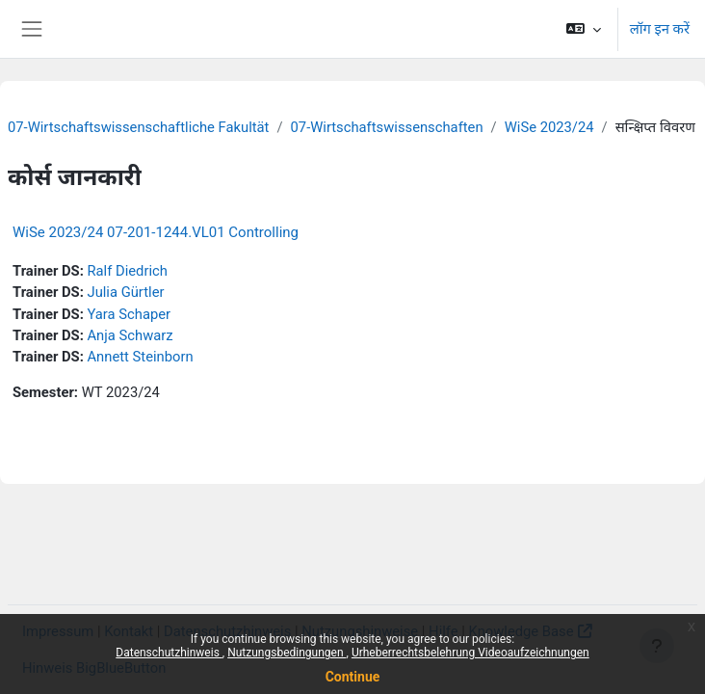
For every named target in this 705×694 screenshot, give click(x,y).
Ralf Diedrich (127, 271)
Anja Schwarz (129, 335)
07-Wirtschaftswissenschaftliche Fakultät (138, 127)
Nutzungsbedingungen (286, 652)
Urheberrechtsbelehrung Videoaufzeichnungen (470, 652)
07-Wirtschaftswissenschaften (387, 127)
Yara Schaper (128, 314)
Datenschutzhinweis (169, 652)
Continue (353, 676)
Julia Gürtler (125, 292)
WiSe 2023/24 (549, 127)
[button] (583, 29)
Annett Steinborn (140, 356)
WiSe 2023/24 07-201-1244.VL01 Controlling (156, 232)
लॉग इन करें (660, 29)
